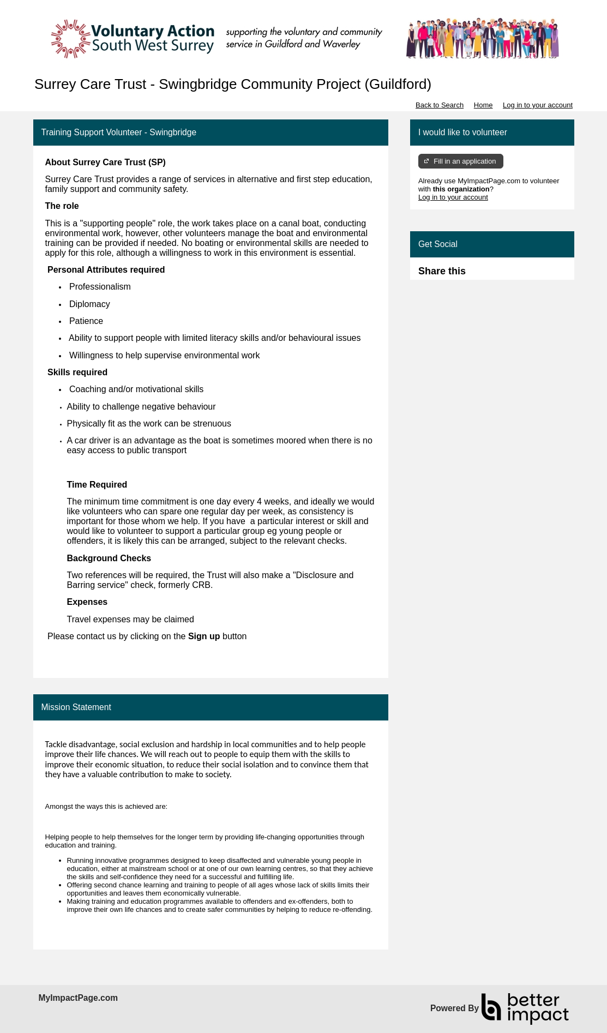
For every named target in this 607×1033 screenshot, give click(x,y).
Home (483, 105)
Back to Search (440, 105)
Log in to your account (538, 105)
